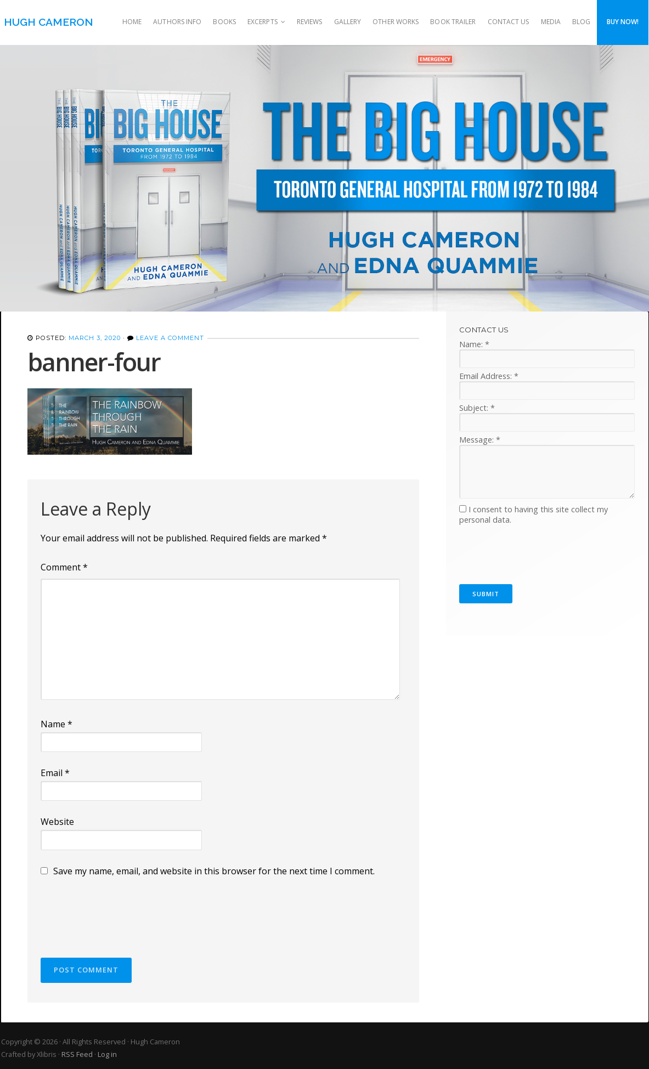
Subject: (477, 408)
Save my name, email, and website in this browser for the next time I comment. (214, 871)
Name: (474, 344)
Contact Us (508, 21)
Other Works (396, 21)
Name (56, 724)
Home (132, 21)
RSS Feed (77, 1054)
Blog (581, 21)
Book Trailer (453, 21)
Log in (107, 1054)
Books (224, 21)
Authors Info (177, 21)
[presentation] (124, 912)
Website (57, 822)
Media (551, 21)
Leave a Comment (170, 338)
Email (55, 773)
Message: (479, 439)
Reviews (310, 21)
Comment (64, 567)
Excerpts (262, 21)
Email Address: (488, 376)
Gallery (348, 21)
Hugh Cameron (48, 22)
